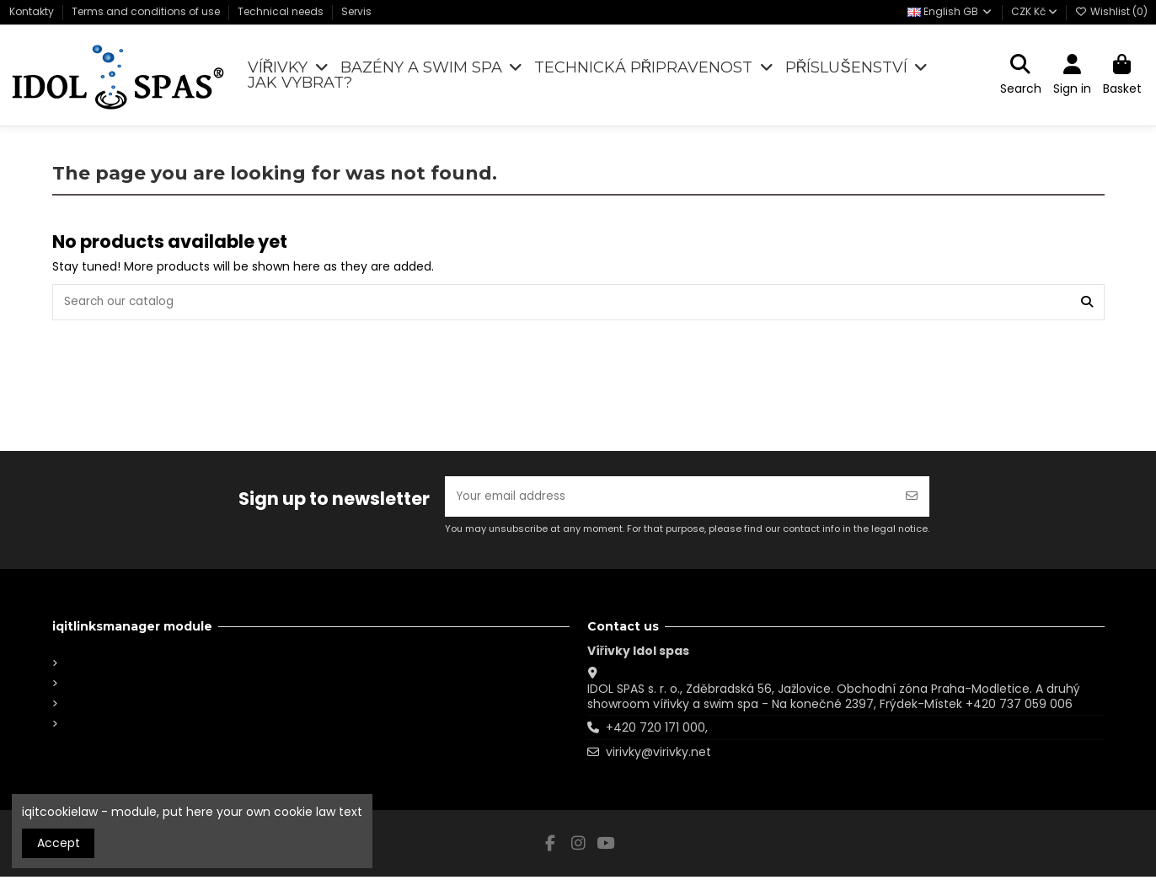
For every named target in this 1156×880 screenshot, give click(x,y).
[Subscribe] (911, 498)
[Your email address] (670, 498)
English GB (950, 11)
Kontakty (32, 11)
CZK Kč (1034, 11)
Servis (356, 11)
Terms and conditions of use (147, 11)
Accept (58, 842)
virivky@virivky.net (658, 755)
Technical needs (282, 11)
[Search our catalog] (1087, 303)
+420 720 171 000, (657, 730)
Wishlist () (1111, 11)
